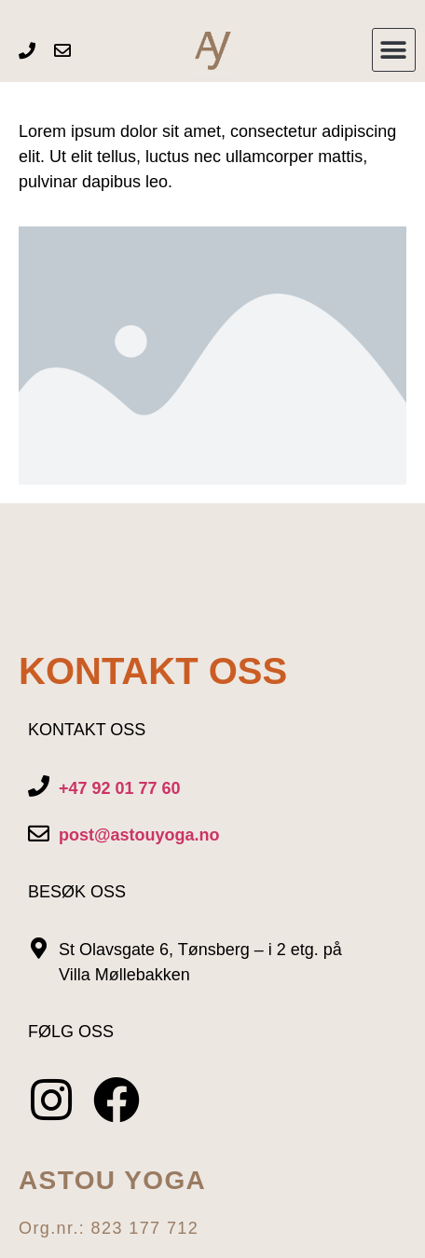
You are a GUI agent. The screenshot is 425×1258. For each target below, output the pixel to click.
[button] (394, 50)
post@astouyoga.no (139, 835)
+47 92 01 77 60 (120, 788)
